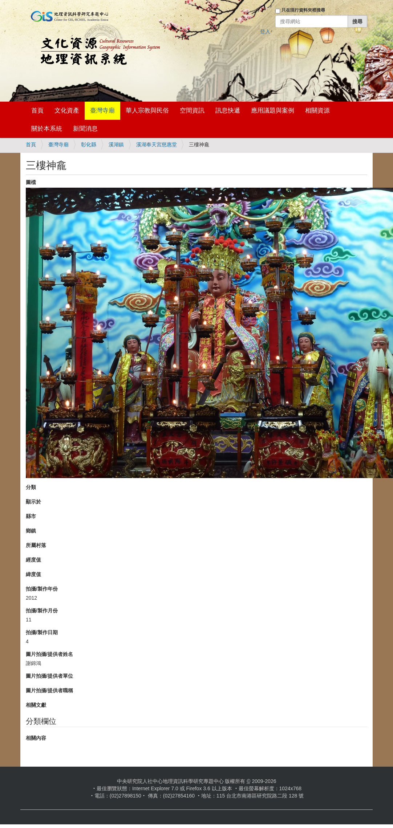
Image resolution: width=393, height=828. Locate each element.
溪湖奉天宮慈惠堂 (156, 144)
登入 (265, 31)
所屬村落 (36, 545)
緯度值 (33, 574)
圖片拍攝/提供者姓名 (49, 654)
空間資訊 (192, 110)
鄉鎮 (31, 531)
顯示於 (33, 502)
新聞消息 (85, 128)
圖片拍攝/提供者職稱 (49, 690)
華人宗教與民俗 (147, 110)
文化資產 (66, 110)
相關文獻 (36, 705)
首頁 (37, 110)
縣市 (31, 516)
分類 (31, 487)
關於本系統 (46, 128)
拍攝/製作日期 (42, 632)
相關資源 (317, 110)
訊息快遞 (227, 110)
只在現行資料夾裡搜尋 (303, 10)
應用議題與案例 (272, 110)
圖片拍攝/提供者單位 (49, 676)
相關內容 (36, 738)
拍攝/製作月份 (42, 610)
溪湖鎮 (116, 144)
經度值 (33, 560)
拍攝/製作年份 (42, 589)
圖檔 (31, 182)
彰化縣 (88, 144)
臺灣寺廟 (102, 110)
